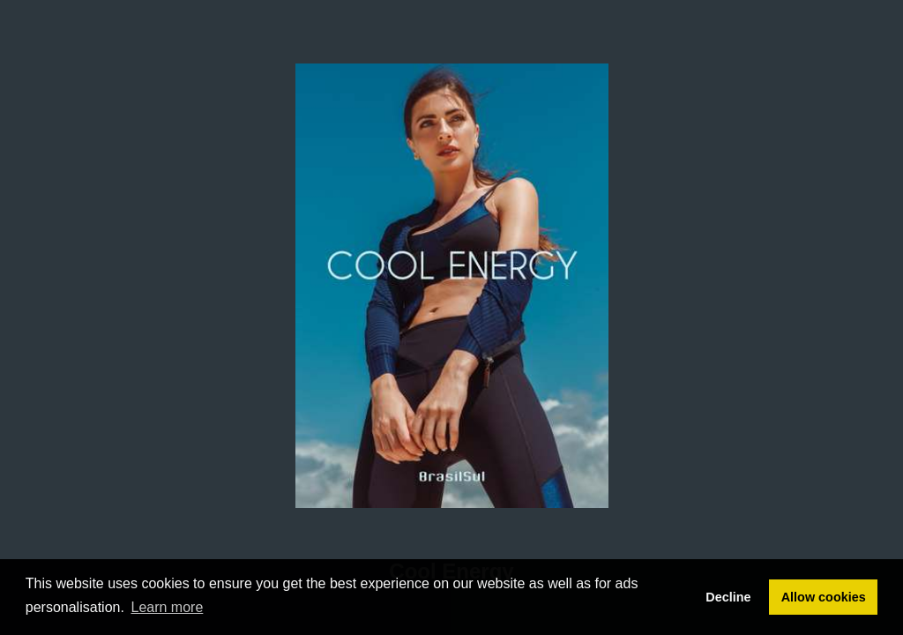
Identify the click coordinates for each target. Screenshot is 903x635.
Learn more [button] (167, 607)
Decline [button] (727, 597)
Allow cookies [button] (823, 597)
